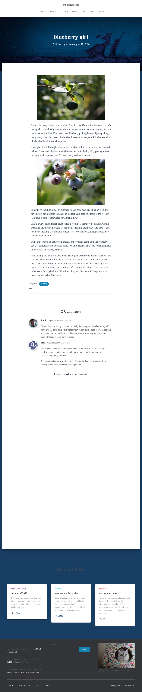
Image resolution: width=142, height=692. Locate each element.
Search (55, 645)
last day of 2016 (19, 593)
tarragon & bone (108, 593)
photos (36, 288)
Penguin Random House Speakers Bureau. (23, 672)
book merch (89, 12)
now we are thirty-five (66, 593)
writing (54, 12)
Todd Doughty (12, 662)
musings (44, 284)
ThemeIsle (131, 686)
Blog (101, 12)
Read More (16, 613)
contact (47, 686)
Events (75, 12)
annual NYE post (18, 589)
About (42, 12)
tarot (65, 12)
